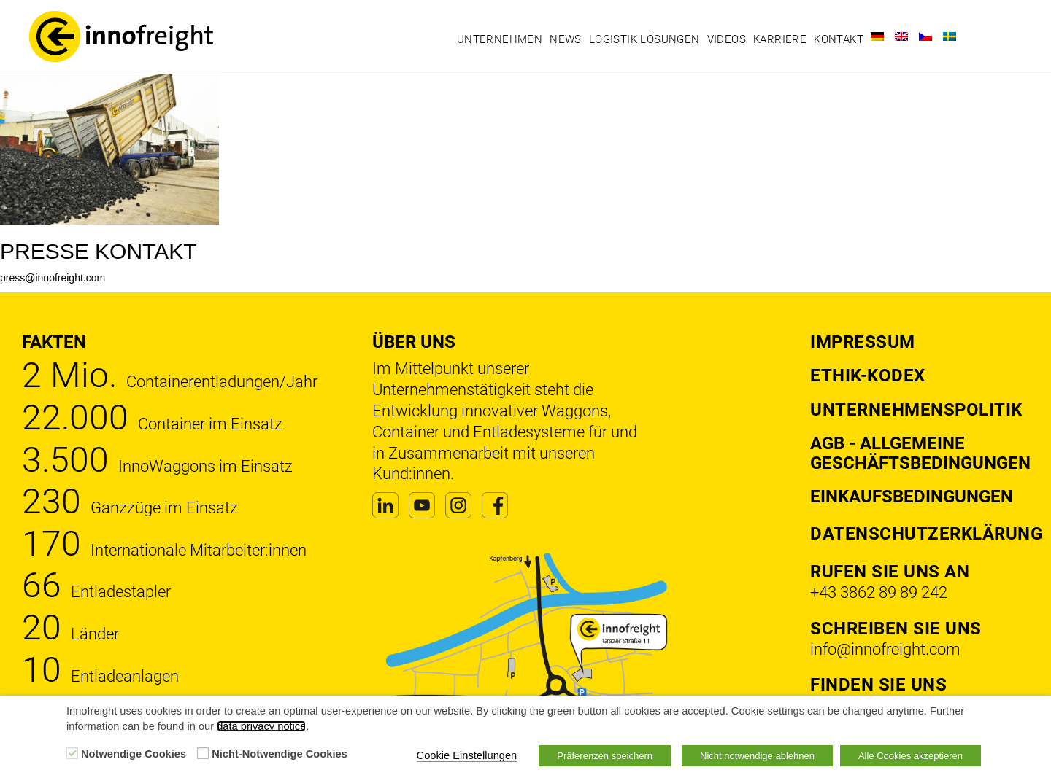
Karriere (779, 39)
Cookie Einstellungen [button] (467, 755)
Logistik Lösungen (644, 39)
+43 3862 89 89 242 (878, 592)
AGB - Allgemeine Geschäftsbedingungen (920, 452)
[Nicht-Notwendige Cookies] (203, 753)
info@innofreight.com (885, 649)
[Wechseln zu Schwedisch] (949, 36)
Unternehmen (499, 39)
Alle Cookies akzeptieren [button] (910, 755)
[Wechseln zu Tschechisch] (925, 36)
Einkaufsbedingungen (911, 496)
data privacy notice (261, 726)
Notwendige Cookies (133, 754)
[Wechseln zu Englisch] (901, 36)
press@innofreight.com (52, 278)
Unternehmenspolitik (916, 410)
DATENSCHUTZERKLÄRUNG (926, 534)
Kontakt (838, 39)
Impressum (862, 342)
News (566, 39)
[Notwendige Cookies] (72, 753)
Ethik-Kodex (867, 375)
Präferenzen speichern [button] (604, 755)
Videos (726, 39)
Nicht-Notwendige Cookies (279, 754)
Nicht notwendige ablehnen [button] (757, 755)
